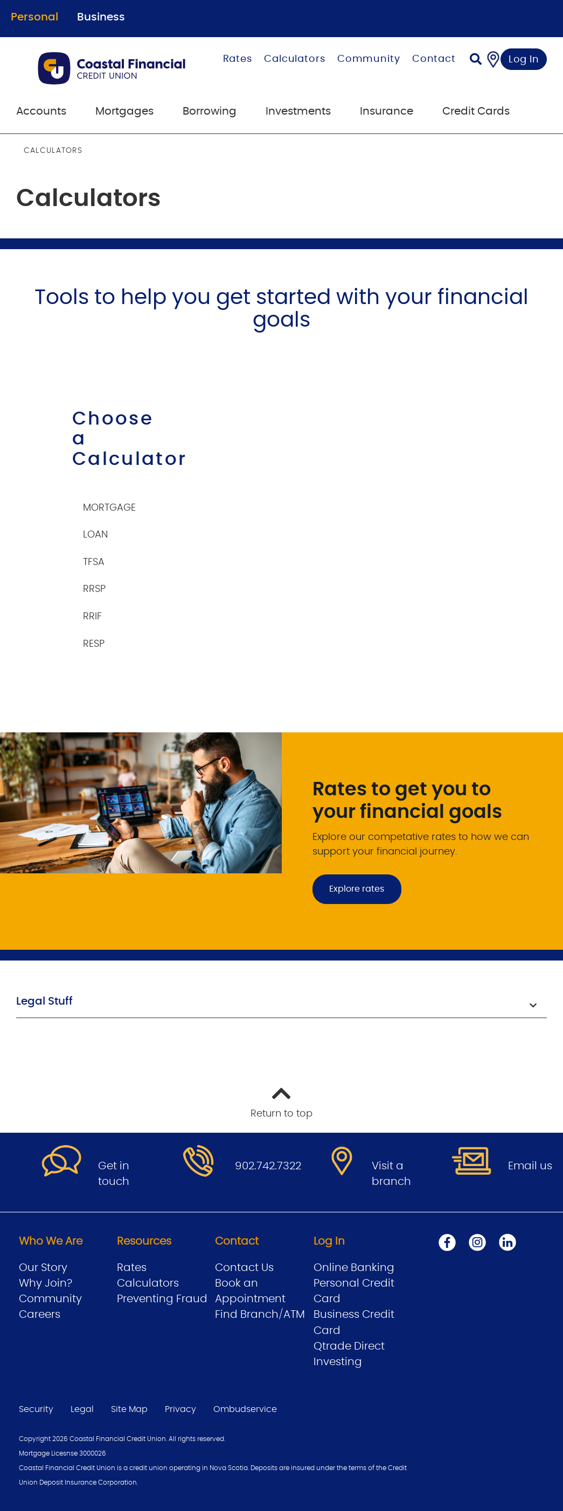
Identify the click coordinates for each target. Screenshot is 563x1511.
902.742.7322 (268, 1166)
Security (36, 1409)
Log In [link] (524, 60)
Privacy (180, 1409)
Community (368, 59)
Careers (39, 1314)
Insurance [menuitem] (386, 111)
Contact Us (244, 1267)
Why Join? (45, 1283)
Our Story (43, 1267)
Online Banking (354, 1267)
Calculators (294, 59)
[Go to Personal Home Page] (114, 68)
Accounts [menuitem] (41, 111)
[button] (281, 1002)
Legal (82, 1409)
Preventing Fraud (162, 1299)
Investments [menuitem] (298, 111)
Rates (238, 59)
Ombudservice (245, 1409)
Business (101, 17)
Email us (530, 1166)
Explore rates (356, 889)
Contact (434, 59)
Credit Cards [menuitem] (476, 111)
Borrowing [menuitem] (210, 111)
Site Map (129, 1409)
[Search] (475, 60)
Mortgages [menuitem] (124, 111)
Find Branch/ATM (260, 1314)
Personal (34, 17)
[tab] (116, 502)
